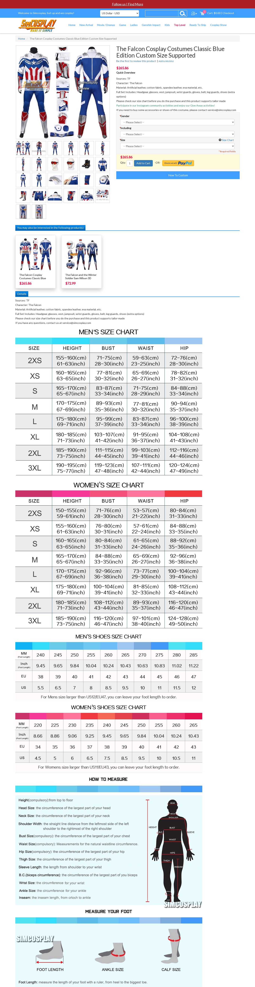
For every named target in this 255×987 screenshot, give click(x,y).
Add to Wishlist (166, 61)
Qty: (123, 162)
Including (125, 128)
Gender (124, 116)
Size (122, 140)
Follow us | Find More (127, 4)
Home (21, 38)
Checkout (228, 13)
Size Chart (228, 140)
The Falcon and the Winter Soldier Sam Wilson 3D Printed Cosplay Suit (80, 278)
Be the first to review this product (136, 61)
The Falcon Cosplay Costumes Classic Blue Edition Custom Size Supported (32, 279)
